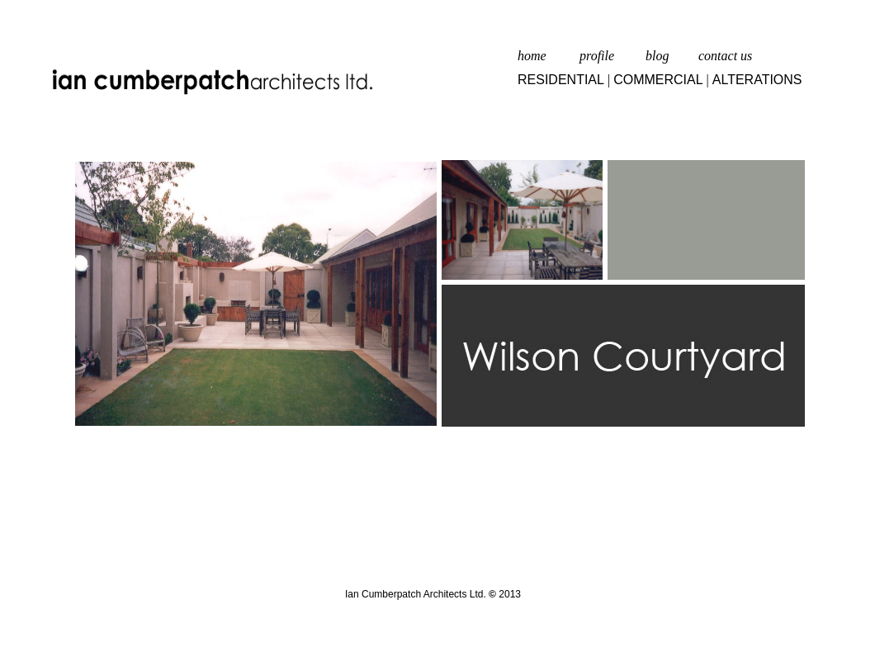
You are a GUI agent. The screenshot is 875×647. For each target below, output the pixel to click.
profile (596, 56)
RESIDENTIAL (561, 80)
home (532, 56)
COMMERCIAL (657, 80)
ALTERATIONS (757, 80)
